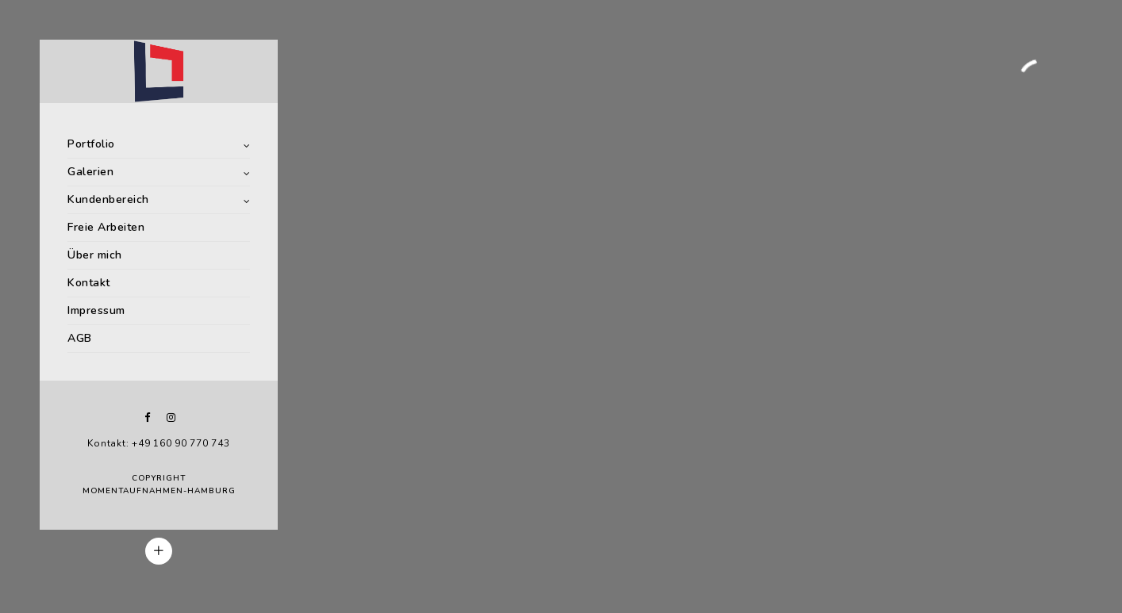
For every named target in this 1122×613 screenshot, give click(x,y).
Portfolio (91, 143)
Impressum (96, 310)
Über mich (94, 254)
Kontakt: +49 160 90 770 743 (158, 443)
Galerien (90, 171)
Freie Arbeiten (105, 227)
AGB (79, 338)
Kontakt (88, 282)
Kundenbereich (108, 199)
